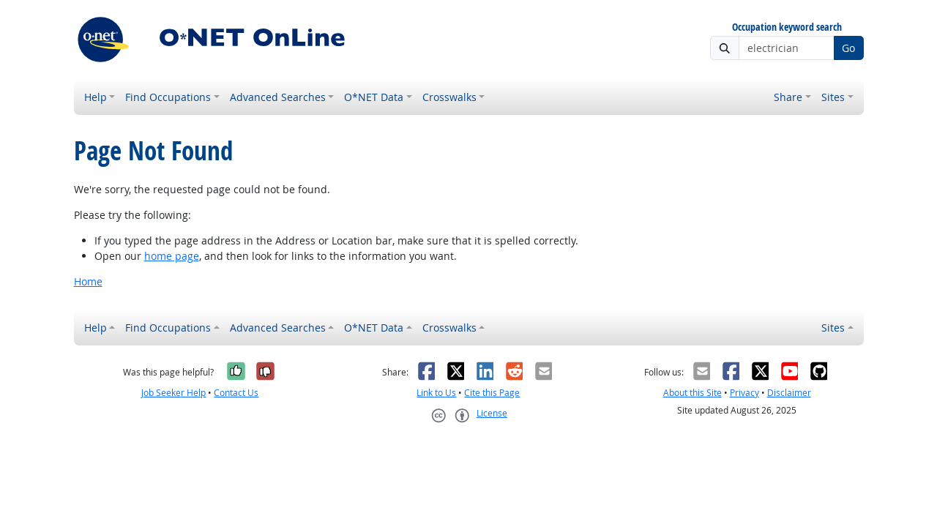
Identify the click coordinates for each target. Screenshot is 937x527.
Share (788, 97)
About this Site (692, 392)
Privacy (744, 392)
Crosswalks (449, 97)
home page (171, 256)
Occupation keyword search (787, 27)
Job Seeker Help (173, 392)
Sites (833, 97)
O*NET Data (373, 97)
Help (95, 97)
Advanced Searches (278, 97)
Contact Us (236, 392)
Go (848, 48)
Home (88, 281)
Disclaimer (789, 392)
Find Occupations (168, 97)
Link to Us (436, 392)
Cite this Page (492, 392)
